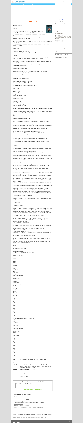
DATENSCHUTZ (33, 421)
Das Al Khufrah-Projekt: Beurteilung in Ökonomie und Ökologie (26, 407)
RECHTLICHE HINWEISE (24, 421)
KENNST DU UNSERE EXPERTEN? (62, 54)
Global (32, 364)
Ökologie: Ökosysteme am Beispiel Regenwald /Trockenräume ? (26, 402)
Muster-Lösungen (21, 4)
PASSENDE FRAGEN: (59, 21)
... (56, 51)
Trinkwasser (43, 366)
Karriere (39, 4)
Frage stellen (33, 4)
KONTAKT (67, 421)
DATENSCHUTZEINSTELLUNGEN (43, 421)
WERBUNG (18, 422)
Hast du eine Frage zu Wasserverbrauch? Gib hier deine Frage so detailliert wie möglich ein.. (32, 385)
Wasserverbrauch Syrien (18, 405)
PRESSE (13, 422)
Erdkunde (22, 366)
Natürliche (44, 364)
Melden (27, 376)
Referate (27, 4)
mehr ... (15, 396)
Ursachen (30, 366)
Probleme (34, 366)
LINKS (58, 421)
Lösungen (38, 366)
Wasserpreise (28, 367)
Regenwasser (49, 366)
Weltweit (29, 364)
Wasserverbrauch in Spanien (19, 401)
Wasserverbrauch (23, 364)
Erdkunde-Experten (38, 381)
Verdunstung (22, 367)
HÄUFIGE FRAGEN (15, 421)
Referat (26, 366)
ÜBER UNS (62, 421)
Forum (27, 399)
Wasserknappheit (38, 364)
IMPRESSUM (53, 421)
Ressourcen (48, 364)
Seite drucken (23, 376)
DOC (34, 369)
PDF (31, 369)
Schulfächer (14, 4)
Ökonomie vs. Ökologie (18, 404)
